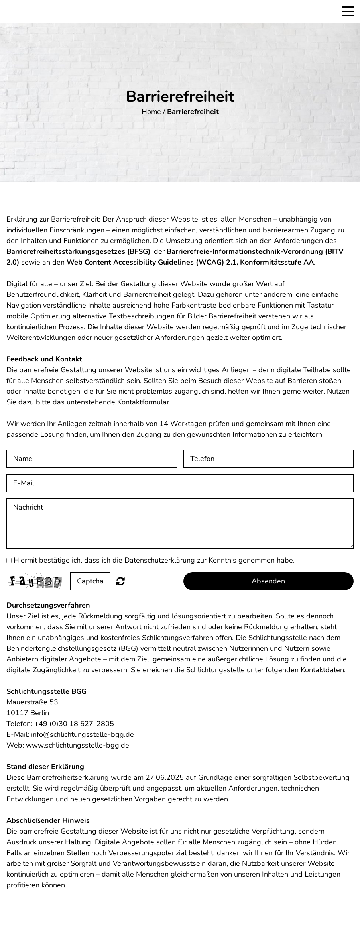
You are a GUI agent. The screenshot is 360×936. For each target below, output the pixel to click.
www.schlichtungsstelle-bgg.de (77, 745)
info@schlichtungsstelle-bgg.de (82, 734)
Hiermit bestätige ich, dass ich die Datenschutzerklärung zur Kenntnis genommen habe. (154, 560)
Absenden (268, 581)
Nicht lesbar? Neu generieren (120, 581)
